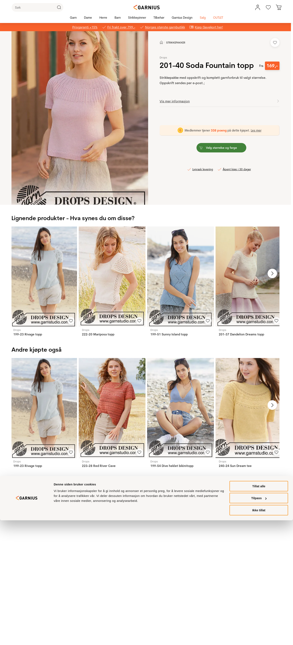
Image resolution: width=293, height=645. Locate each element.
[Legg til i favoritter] (274, 42)
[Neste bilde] (269, 273)
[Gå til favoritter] (268, 7)
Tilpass (259, 623)
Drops (163, 57)
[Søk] (37, 7)
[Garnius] (146, 7)
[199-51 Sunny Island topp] (180, 276)
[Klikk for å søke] (59, 7)
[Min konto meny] (257, 7)
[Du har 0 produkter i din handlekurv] (278, 7)
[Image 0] (77, 198)
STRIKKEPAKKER (175, 42)
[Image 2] (83, 198)
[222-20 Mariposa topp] (112, 276)
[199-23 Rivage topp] (43, 276)
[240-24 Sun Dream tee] (249, 408)
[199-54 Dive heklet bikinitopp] (180, 408)
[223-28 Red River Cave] (112, 408)
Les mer (256, 130)
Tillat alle (258, 611)
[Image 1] (80, 198)
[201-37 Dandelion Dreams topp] (249, 276)
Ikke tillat (258, 635)
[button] (80, 118)
